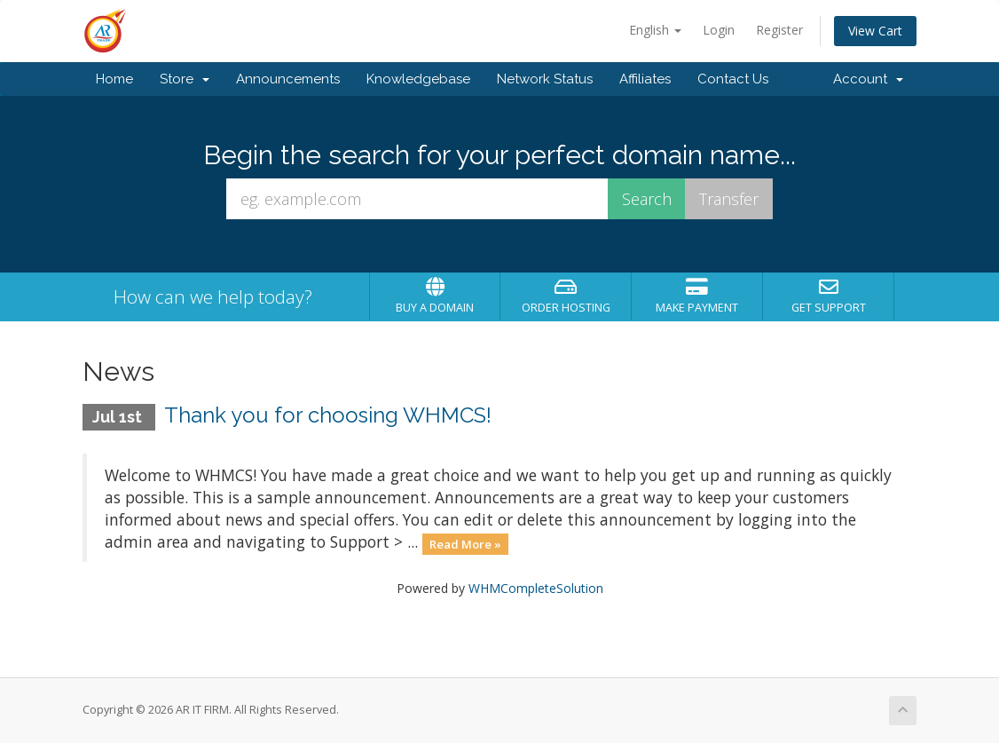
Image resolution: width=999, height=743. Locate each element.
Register (779, 29)
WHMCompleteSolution (535, 588)
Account (868, 79)
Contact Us (732, 79)
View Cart (875, 30)
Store (184, 79)
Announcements (288, 79)
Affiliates (645, 79)
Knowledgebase (418, 79)
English (655, 29)
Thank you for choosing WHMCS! (328, 415)
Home (114, 79)
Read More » (465, 543)
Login (719, 29)
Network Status (545, 79)
